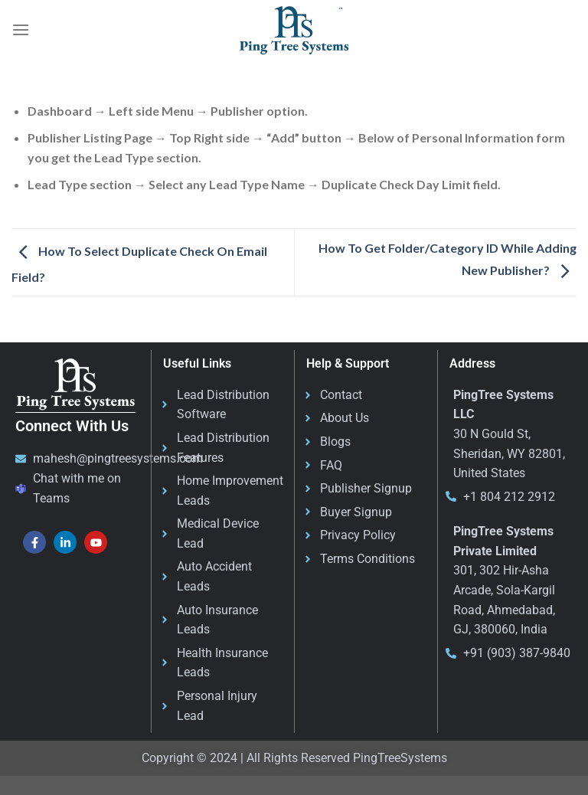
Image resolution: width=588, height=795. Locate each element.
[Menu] (20, 29)
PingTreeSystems (400, 758)
